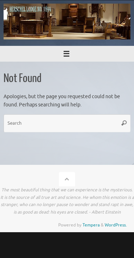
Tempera (91, 225)
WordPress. (116, 225)
